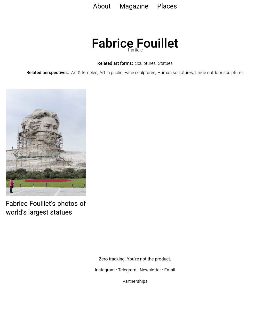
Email (169, 269)
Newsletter (150, 269)
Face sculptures (140, 72)
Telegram (127, 269)
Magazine (133, 6)
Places (167, 6)
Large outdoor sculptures (219, 72)
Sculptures (145, 63)
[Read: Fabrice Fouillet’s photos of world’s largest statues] (46, 142)
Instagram (105, 269)
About (102, 6)
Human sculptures (175, 72)
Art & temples (84, 72)
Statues (165, 63)
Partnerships (134, 281)
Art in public (111, 72)
